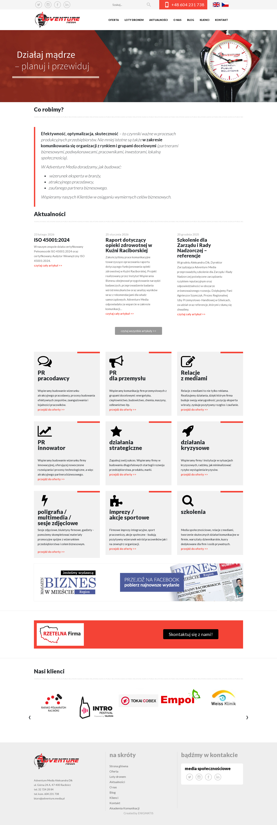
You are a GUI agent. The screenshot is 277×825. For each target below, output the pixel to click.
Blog (190, 19)
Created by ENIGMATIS (138, 813)
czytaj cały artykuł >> (48, 265)
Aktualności (158, 19)
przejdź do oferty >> (51, 409)
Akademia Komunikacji (124, 808)
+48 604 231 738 (187, 4)
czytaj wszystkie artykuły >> (138, 331)
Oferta (113, 19)
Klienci (204, 19)
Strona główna (118, 766)
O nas (177, 19)
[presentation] (29, 717)
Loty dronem (134, 19)
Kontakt (221, 19)
